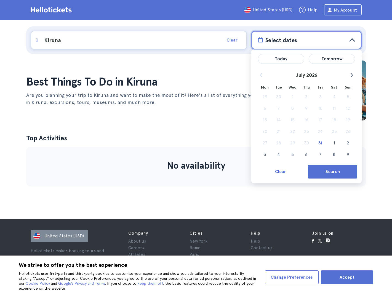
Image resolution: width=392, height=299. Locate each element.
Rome (195, 247)
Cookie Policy (38, 283)
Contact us (261, 247)
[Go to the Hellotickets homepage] (52, 10)
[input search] (126, 40)
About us (137, 241)
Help (255, 241)
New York (198, 241)
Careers (136, 247)
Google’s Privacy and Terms (81, 283)
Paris (194, 254)
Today (281, 58)
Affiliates (136, 254)
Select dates (277, 40)
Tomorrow (332, 58)
